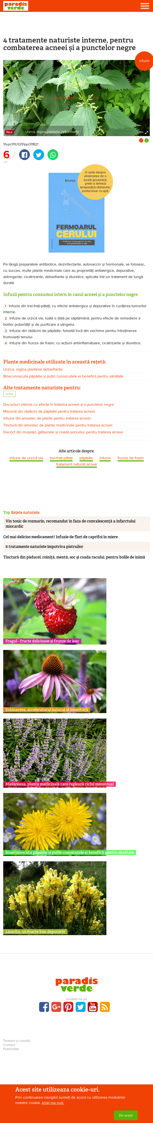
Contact (9, 1045)
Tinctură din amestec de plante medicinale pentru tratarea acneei (57, 425)
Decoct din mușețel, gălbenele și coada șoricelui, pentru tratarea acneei (63, 432)
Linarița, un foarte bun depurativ (35, 931)
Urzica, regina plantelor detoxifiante (33, 369)
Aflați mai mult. (53, 1103)
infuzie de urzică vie (26, 458)
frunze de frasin (131, 458)
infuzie (105, 458)
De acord (126, 1115)
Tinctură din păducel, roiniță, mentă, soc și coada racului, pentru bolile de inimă (74, 557)
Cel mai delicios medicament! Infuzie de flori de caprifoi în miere (60, 536)
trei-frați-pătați (61, 458)
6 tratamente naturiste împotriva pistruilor (44, 546)
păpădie (86, 458)
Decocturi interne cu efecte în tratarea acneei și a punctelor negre (58, 404)
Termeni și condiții (17, 1041)
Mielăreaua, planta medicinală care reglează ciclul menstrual (59, 784)
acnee (9, 394)
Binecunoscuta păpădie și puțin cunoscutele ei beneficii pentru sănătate (63, 376)
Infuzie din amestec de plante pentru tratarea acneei (47, 418)
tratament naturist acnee (76, 464)
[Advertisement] (76, 23)
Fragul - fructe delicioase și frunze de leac (42, 641)
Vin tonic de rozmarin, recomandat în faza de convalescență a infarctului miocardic (70, 524)
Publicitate (11, 1049)
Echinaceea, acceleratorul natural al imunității (46, 709)
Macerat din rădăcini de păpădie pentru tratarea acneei (49, 411)
